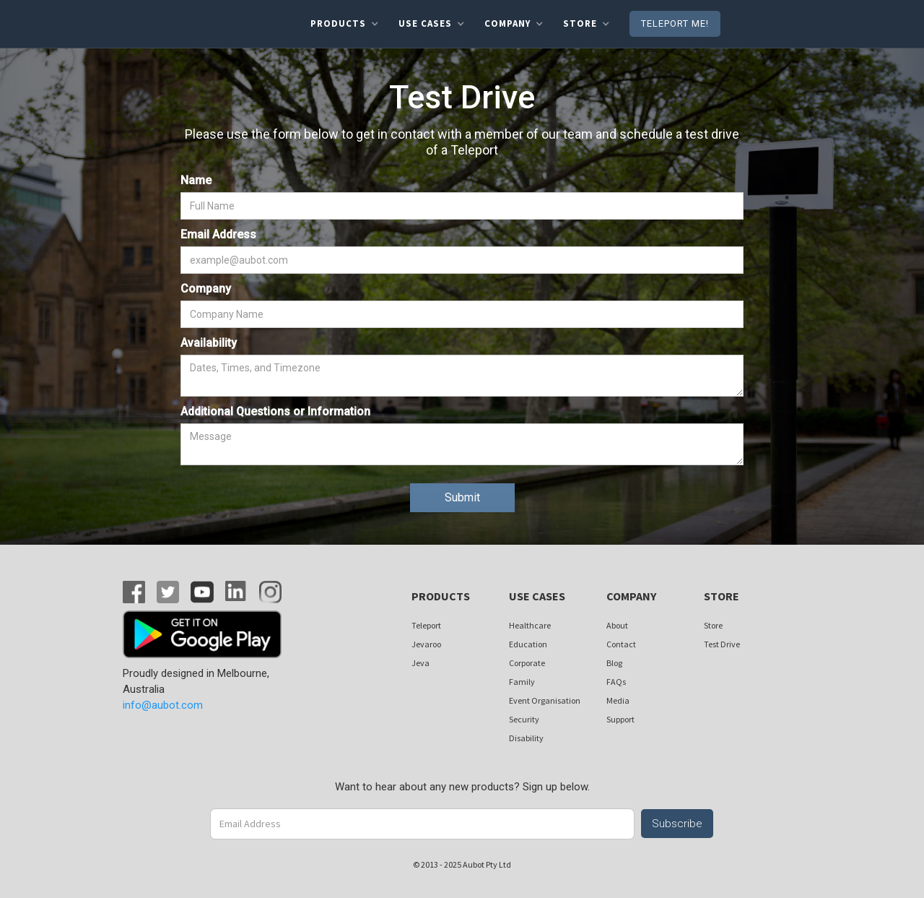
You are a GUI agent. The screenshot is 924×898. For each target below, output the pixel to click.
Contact (621, 644)
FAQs (616, 681)
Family (522, 681)
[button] (344, 24)
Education (528, 644)
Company (205, 288)
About (617, 625)
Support (620, 719)
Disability (526, 738)
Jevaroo (426, 644)
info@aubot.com (163, 705)
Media (617, 700)
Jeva (420, 662)
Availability (208, 343)
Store (713, 625)
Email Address (218, 234)
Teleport (426, 625)
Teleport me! (675, 23)
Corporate (527, 662)
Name (196, 180)
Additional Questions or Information (275, 411)
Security (524, 719)
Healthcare (530, 625)
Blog (614, 662)
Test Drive (722, 644)
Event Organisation (544, 700)
